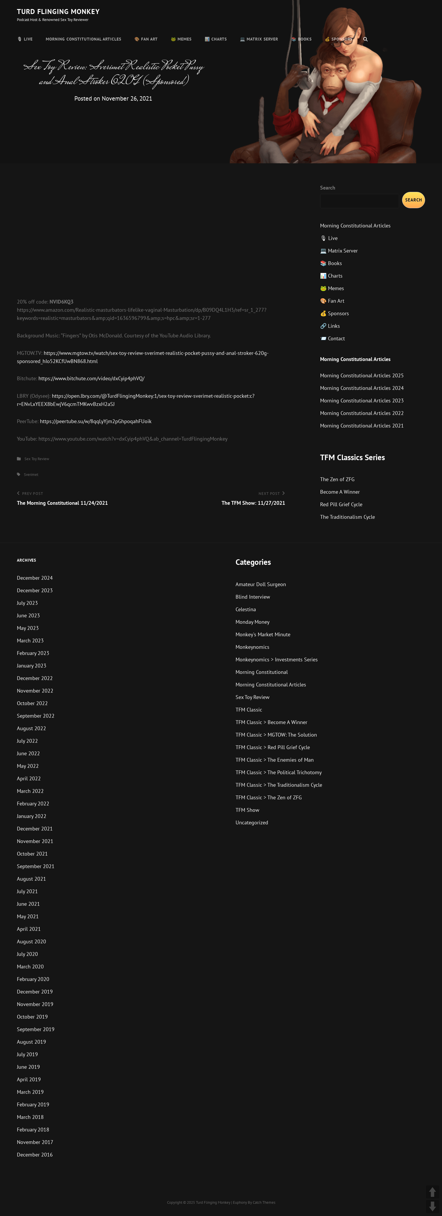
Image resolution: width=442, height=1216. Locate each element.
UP (432, 1192)
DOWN (432, 1206)
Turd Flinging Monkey (58, 11)
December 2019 (35, 991)
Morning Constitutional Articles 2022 (362, 413)
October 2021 (32, 853)
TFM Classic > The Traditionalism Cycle (279, 785)
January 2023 (31, 665)
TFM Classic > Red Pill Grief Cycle (273, 747)
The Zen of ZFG (337, 479)
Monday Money (252, 621)
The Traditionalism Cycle (347, 517)
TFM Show (247, 810)
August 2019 (31, 1041)
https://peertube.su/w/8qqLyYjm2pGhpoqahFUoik (96, 421)
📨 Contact (332, 338)
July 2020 (27, 954)
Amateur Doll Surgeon (261, 584)
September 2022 (36, 715)
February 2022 (33, 803)
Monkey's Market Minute (263, 634)
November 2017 (35, 1142)
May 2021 (28, 916)
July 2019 (27, 1054)
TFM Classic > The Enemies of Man (275, 759)
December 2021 (35, 828)
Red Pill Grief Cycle (341, 504)
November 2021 (35, 841)
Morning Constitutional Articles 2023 (362, 400)
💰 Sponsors (338, 39)
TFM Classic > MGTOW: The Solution (276, 734)
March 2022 (30, 791)
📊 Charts (216, 39)
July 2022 (27, 740)
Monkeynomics (252, 647)
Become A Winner (340, 491)
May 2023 (28, 628)
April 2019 (29, 1079)
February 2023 (33, 653)
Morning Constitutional (262, 672)
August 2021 (31, 878)
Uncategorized (252, 822)
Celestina (246, 609)
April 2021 (29, 929)
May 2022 (28, 766)
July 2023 (27, 603)
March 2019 (30, 1092)
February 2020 (33, 979)
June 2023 (28, 615)
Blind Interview (253, 596)
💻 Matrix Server (259, 39)
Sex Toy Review (36, 458)
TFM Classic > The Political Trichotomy (279, 772)
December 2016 (35, 1154)
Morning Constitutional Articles (83, 39)
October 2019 (32, 1016)
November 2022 (35, 690)
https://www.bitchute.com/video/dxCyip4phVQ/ (91, 378)
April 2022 (29, 778)
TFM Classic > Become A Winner (271, 722)
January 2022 (31, 816)
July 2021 (27, 891)
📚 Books (301, 39)
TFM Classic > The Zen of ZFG (269, 797)
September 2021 (36, 866)
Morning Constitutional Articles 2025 (362, 375)
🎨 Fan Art (146, 39)
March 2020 (30, 966)
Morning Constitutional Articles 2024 (362, 388)
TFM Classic (249, 709)
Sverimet (31, 474)
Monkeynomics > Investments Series (277, 659)
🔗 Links (330, 326)
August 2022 (31, 728)
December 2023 (35, 590)
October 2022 (32, 703)
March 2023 (30, 640)
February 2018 (33, 1129)
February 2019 (33, 1104)
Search (327, 187)
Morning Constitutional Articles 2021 (362, 425)
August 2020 (31, 941)
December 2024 (35, 577)
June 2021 (28, 903)
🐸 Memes (181, 39)
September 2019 (36, 1029)
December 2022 (35, 678)
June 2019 (28, 1066)
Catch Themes (264, 1202)
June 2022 (28, 753)
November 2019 (35, 1004)
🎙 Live (25, 39)
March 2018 (30, 1117)
